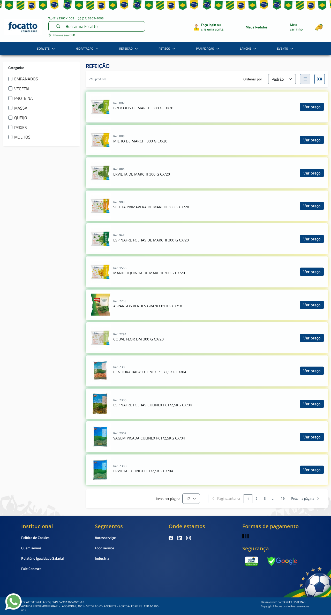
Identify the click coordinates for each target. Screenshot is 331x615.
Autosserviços (106, 537)
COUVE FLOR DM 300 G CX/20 (138, 339)
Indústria (102, 558)
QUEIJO (20, 118)
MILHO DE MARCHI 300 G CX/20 (140, 141)
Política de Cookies (35, 537)
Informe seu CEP (61, 35)
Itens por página (168, 499)
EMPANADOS (26, 79)
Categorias (16, 67)
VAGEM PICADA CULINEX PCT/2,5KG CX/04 (149, 438)
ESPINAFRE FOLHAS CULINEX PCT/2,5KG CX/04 (152, 405)
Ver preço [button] (311, 107)
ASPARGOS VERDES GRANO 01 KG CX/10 (147, 305)
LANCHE (249, 48)
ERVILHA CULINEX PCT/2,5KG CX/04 (143, 470)
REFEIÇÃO (129, 48)
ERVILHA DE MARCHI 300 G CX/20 (141, 174)
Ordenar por (252, 79)
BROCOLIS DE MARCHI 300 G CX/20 (143, 107)
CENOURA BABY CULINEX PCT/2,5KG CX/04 (149, 371)
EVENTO (286, 48)
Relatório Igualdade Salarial (42, 558)
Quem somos (31, 548)
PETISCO (168, 48)
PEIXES (20, 127)
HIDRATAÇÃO (88, 48)
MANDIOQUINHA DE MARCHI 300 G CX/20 (149, 272)
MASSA (20, 108)
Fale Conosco (31, 568)
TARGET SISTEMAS (293, 602)
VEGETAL (22, 89)
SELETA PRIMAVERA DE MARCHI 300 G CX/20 (151, 206)
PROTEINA (23, 98)
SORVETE (46, 48)
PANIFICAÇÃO (208, 48)
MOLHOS (22, 137)
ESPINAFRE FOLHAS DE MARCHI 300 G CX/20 (151, 240)
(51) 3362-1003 (61, 18)
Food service (104, 548)
